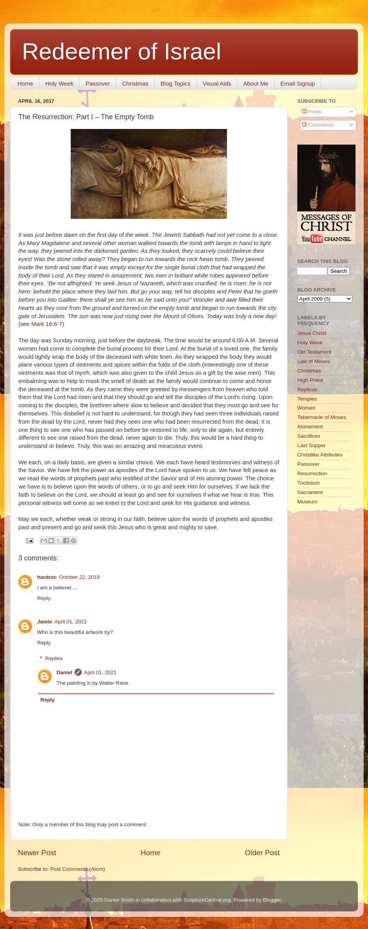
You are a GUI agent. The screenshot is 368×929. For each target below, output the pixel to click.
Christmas (135, 83)
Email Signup (297, 83)
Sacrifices (308, 436)
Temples (307, 399)
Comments (318, 125)
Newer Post (37, 852)
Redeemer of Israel (121, 51)
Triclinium (308, 483)
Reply (44, 598)
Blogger (272, 900)
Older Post (262, 852)
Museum (307, 502)
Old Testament (314, 352)
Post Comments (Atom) (77, 869)
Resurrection (312, 473)
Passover (98, 83)
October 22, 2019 (79, 577)
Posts (312, 112)
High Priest (310, 380)
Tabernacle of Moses (321, 417)
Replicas (307, 389)
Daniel (65, 672)
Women (306, 408)
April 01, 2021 (70, 622)
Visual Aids (217, 83)
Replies (54, 658)
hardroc (47, 577)
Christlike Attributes (320, 455)
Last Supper (311, 445)
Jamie (44, 622)
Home (25, 83)
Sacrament (310, 492)
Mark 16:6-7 (46, 324)
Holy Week (59, 83)
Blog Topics (175, 83)
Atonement (310, 427)
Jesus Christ (311, 333)
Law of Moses (313, 361)
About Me (255, 83)
